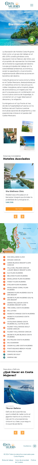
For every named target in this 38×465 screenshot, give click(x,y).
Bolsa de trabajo (7, 460)
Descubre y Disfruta (11, 369)
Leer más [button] (9, 202)
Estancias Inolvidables (12, 156)
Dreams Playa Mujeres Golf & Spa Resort (20, 294)
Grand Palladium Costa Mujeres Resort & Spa (17, 304)
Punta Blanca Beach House (19, 348)
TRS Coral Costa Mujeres (18, 308)
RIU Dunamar (13, 343)
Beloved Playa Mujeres (17, 276)
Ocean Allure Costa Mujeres (20, 346)
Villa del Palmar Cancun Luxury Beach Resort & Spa (19, 269)
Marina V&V (12, 357)
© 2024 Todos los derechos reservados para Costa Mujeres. (19, 455)
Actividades (10, 406)
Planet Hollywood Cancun (19, 332)
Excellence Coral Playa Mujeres (17, 289)
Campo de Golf (13, 354)
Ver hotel (19, 209)
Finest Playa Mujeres (16, 282)
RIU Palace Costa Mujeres (18, 340)
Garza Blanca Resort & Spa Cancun (19, 264)
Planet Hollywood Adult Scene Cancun (18, 328)
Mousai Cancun (13, 260)
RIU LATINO (11, 311)
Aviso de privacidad (22, 460)
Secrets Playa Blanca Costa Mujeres (19, 336)
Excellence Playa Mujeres (18, 279)
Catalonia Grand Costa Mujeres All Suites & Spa (17, 323)
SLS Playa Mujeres (15, 273)
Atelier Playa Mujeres (17, 285)
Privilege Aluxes (14, 351)
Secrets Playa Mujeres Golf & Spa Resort (20, 299)
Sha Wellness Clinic (16, 257)
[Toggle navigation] (32, 5)
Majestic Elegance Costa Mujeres (18, 318)
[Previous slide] (15, 216)
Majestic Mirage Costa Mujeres (21, 314)
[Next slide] (22, 216)
